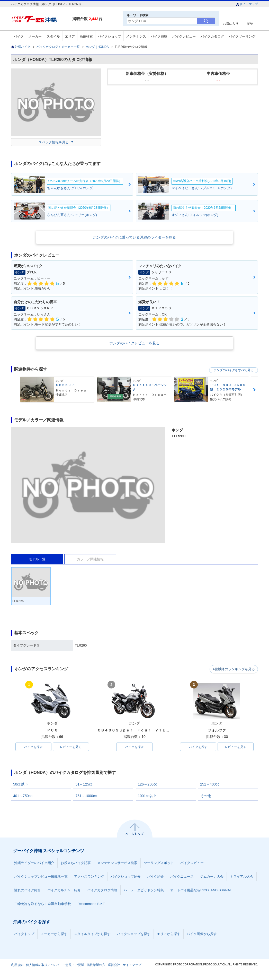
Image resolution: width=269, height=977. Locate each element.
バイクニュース (182, 877)
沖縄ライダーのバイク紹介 (34, 863)
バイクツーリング (242, 36)
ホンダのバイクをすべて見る (233, 370)
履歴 (250, 23)
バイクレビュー (184, 36)
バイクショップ (109, 36)
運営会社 (114, 965)
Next (254, 390)
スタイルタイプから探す (92, 934)
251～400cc (209, 784)
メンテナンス (136, 36)
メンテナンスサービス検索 (117, 863)
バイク (19, 36)
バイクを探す (33, 747)
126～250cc (147, 784)
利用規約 (17, 965)
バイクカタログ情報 (102, 890)
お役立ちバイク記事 (76, 863)
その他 (205, 796)
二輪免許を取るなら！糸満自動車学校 (42, 904)
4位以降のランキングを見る (234, 669)
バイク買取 (159, 36)
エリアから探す (168, 934)
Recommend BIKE (91, 904)
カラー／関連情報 (90, 559)
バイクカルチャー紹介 (64, 890)
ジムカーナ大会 (211, 877)
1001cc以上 (147, 796)
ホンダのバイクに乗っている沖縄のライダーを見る (134, 237)
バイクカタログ (212, 36)
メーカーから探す (54, 934)
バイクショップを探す (133, 934)
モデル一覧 (37, 559)
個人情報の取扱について (43, 965)
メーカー (35, 36)
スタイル (53, 36)
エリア (70, 36)
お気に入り (230, 23)
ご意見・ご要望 (73, 965)
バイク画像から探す (202, 934)
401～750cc (22, 796)
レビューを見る (71, 747)
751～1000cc (86, 796)
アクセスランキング (89, 877)
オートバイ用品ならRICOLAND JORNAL (201, 890)
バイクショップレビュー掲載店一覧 (41, 877)
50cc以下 (20, 784)
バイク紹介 (155, 877)
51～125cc (84, 784)
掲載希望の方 (96, 965)
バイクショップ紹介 (126, 877)
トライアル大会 (241, 877)
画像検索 (86, 36)
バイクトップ (24, 934)
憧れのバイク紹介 (27, 890)
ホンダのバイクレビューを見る (134, 343)
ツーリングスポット (159, 863)
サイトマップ (247, 4)
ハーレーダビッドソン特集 (144, 890)
